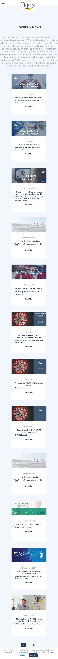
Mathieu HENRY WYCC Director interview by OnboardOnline (29, 620)
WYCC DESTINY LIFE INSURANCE (29, 524)
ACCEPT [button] (33, 655)
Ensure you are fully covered (29, 145)
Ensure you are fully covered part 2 (29, 98)
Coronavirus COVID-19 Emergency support (29, 384)
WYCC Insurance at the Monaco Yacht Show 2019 (29, 572)
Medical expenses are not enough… (29, 288)
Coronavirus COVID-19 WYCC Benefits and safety (29, 431)
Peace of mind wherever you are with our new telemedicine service (29, 193)
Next (34, 645)
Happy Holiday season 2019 (29, 477)
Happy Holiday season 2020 (29, 241)
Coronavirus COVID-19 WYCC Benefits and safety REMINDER (29, 336)
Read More (29, 107)
